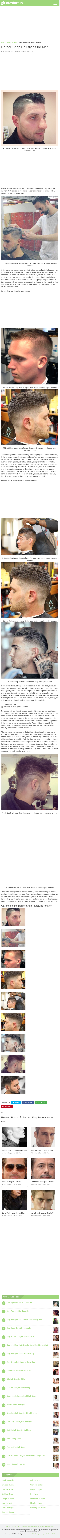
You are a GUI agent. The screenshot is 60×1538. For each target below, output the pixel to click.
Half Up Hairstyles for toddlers (19, 1430)
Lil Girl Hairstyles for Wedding (18, 1388)
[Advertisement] (30, 24)
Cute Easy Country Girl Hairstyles (19, 1422)
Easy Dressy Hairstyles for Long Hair (21, 1362)
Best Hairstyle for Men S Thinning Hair (45, 1150)
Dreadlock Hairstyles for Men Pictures (21, 1413)
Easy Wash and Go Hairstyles (18, 1311)
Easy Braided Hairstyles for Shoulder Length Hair (26, 1456)
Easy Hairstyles (36, 1489)
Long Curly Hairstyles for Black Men (15, 1213)
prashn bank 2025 (49, 1534)
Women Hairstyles (9, 1512)
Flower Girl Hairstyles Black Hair (19, 1371)
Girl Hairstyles (7, 1494)
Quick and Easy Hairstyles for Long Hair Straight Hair (27, 1345)
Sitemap (8, 1526)
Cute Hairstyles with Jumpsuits (19, 1328)
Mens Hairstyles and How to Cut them (45, 1213)
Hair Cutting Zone (14, 1439)
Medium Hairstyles (37, 1498)
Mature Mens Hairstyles (16, 1405)
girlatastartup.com (36, 1534)
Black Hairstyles (8, 1480)
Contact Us (15, 1526)
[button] (55, 3)
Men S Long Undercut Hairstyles (14, 1150)
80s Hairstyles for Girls (16, 1379)
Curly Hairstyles (36, 1485)
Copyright (24, 1526)
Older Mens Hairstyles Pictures (42, 1182)
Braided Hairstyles (9, 1485)
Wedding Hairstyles (38, 1508)
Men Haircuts (7, 1503)
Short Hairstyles (8, 1508)
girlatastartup (12, 3)
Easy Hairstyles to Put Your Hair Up (20, 1354)
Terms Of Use (32, 1526)
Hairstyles (34, 1494)
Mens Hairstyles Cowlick (11, 1182)
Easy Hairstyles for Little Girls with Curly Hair (24, 1319)
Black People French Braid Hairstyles (21, 1396)
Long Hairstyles (8, 1498)
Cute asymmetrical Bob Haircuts (19, 1302)
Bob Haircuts (35, 1480)
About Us (41, 1526)
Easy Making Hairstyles (16, 1447)
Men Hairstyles (7, 51)
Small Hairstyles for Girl (16, 1464)
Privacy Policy (49, 1526)
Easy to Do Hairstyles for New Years (21, 1336)
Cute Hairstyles (8, 1489)
